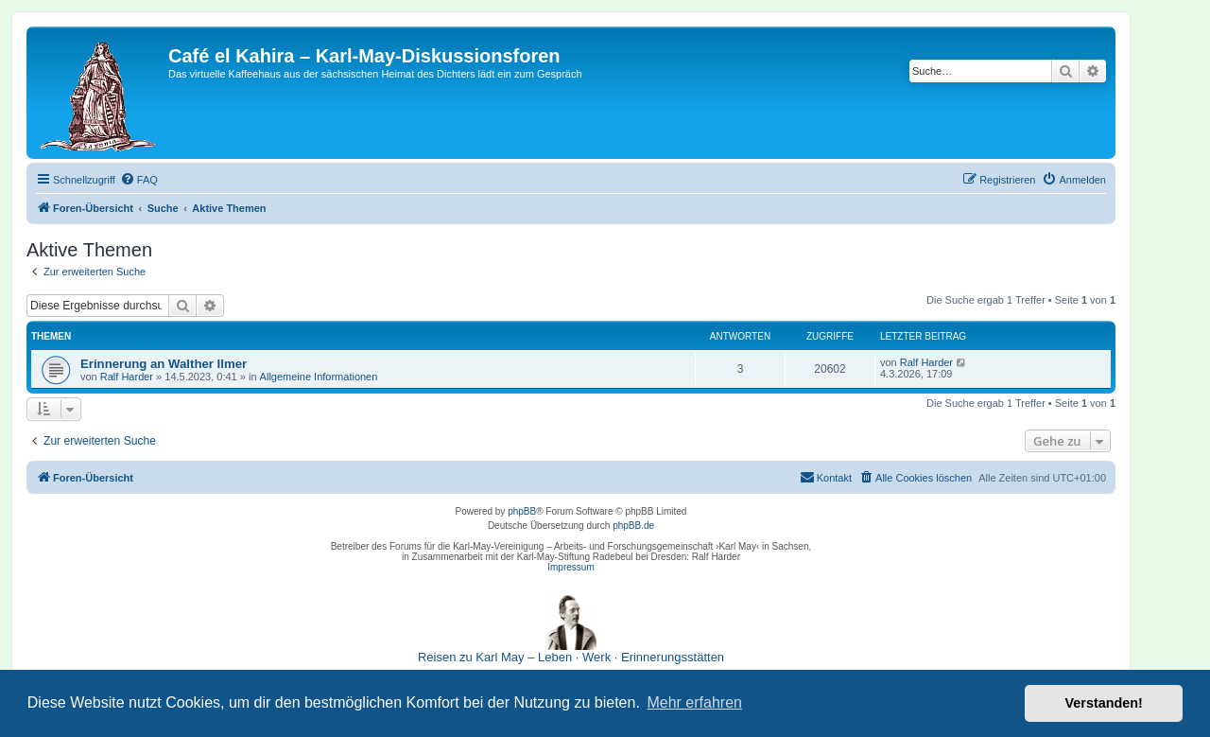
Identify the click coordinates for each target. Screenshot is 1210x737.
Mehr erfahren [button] (694, 702)
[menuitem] (139, 179)
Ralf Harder (126, 376)
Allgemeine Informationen (319, 376)
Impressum (570, 567)
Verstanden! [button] (1104, 703)
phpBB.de (633, 525)
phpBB (522, 511)
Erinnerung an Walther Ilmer (163, 364)
